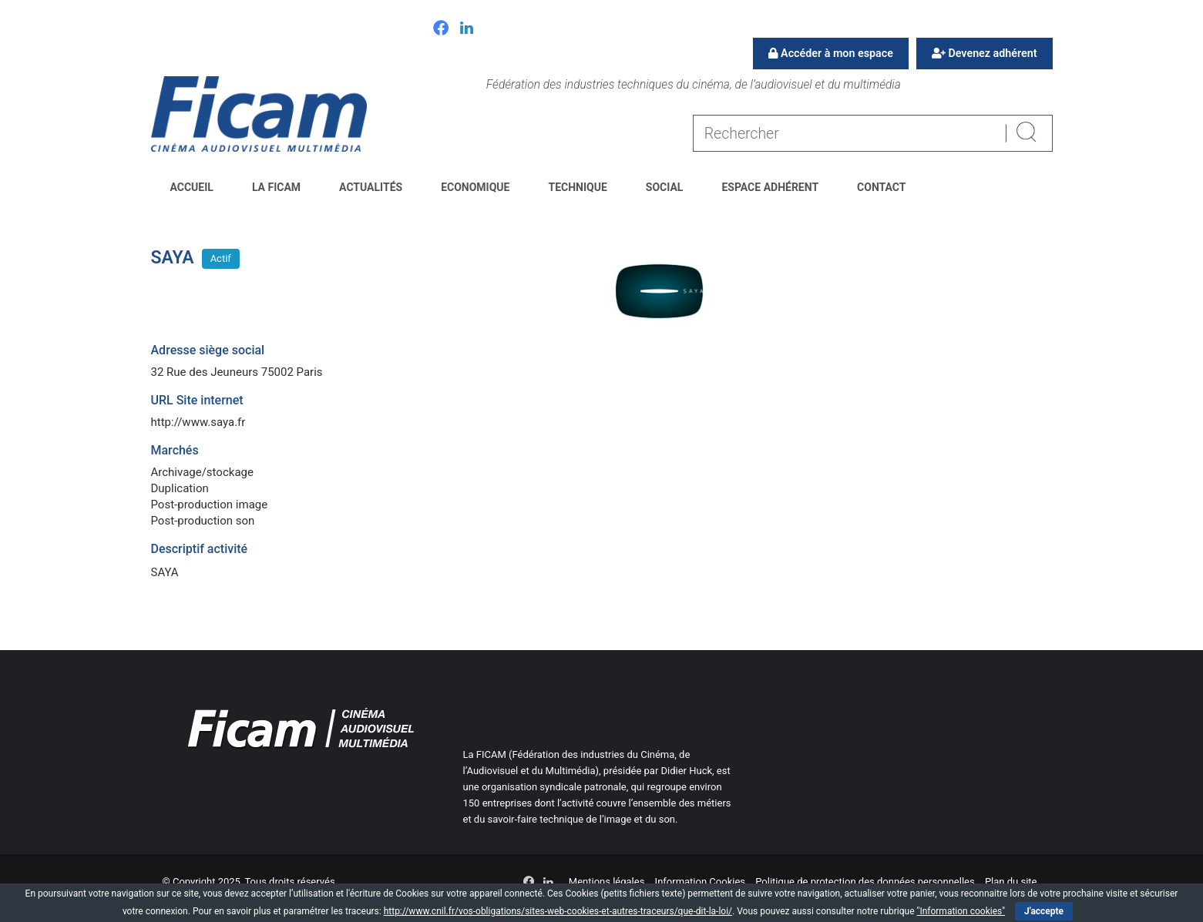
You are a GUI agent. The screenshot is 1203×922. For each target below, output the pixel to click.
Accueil (191, 187)
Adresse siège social (208, 350)
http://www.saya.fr (198, 422)
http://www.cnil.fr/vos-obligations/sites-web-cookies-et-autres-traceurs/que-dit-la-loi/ (558, 911)
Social (665, 187)
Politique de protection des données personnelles (864, 881)
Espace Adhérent (769, 187)
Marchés (175, 450)
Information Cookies (700, 881)
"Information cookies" (961, 911)
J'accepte (1044, 911)
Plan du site (1011, 881)
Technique (577, 187)
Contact (881, 187)
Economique (475, 187)
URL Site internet (197, 400)
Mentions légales (607, 881)
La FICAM (276, 187)
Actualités (370, 187)
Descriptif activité (199, 548)
